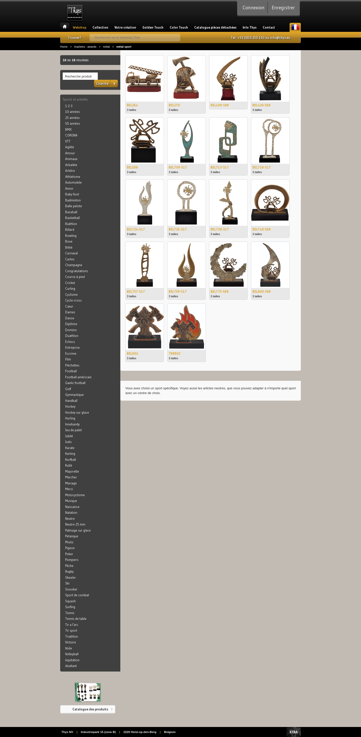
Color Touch (179, 27)
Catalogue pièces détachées (215, 27)
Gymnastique (74, 395)
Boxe (68, 241)
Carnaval (71, 253)
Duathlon (71, 336)
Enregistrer (283, 8)
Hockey (70, 406)
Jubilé (69, 436)
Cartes (69, 259)
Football (71, 371)
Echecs (70, 342)
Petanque (71, 536)
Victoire (70, 642)
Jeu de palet (73, 430)
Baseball (71, 212)
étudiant (71, 666)
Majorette (72, 471)
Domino (71, 330)
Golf (68, 389)
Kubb (68, 465)
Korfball (70, 460)
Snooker (71, 589)
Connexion (253, 8)
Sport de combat (77, 595)
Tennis (69, 613)
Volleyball (71, 654)
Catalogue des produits (90, 709)
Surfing (70, 607)
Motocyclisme (75, 495)
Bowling (70, 236)
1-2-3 (68, 106)
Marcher (71, 477)
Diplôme (71, 324)
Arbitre (70, 171)
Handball (71, 401)
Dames (70, 312)
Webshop (79, 27)
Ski (67, 583)
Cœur (69, 306)
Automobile (73, 182)
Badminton (73, 200)
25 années (72, 118)
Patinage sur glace (78, 530)
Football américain (78, 377)
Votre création (125, 27)
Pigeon (70, 548)
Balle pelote (73, 206)
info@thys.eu (280, 38)
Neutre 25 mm (75, 524)
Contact (269, 27)
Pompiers (71, 560)
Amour (70, 153)
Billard (69, 230)
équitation (72, 660)
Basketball (72, 218)
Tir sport (71, 630)
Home (63, 46)
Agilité (69, 147)
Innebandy (72, 424)
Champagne (73, 265)
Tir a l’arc (71, 625)
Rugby (69, 571)
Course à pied (75, 277)
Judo (68, 442)
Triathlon (71, 636)
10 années (72, 112)
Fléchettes (72, 365)
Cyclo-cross (73, 300)
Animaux (71, 159)
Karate (69, 448)
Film (68, 359)
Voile (68, 648)
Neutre (70, 519)
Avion (69, 188)
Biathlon (71, 224)
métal (106, 46)
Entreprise (72, 347)
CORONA (71, 135)
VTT (67, 141)
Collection (100, 27)
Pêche (69, 566)
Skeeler (70, 577)
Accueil (64, 27)
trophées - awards (85, 46)
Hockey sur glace (77, 412)
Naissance (72, 507)
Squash (70, 601)
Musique (71, 501)
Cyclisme (71, 294)
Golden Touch (152, 27)
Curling (70, 288)
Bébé (68, 247)
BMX (68, 129)
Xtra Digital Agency (294, 732)
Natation (71, 512)
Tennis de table (75, 619)
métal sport (123, 46)
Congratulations (76, 271)
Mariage (71, 483)
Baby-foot (72, 194)
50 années (72, 123)
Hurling (70, 418)
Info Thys (249, 27)
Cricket (70, 283)
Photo (69, 542)
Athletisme (72, 177)
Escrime (70, 353)
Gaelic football (75, 383)
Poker (69, 554)
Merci (69, 489)
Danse (69, 318)
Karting (70, 454)
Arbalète (71, 165)
